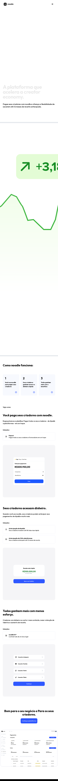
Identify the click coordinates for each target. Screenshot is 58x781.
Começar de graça (10, 113)
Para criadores (25, 113)
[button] (52, 4)
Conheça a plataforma (29, 721)
